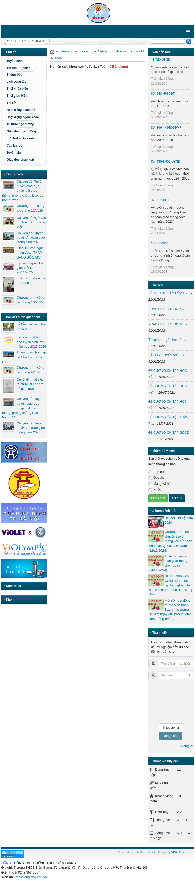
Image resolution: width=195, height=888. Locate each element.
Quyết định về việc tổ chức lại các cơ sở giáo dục (30, 384)
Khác (154, 490)
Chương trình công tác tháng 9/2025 (30, 370)
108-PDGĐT (159, 243)
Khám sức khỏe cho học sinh (31, 280)
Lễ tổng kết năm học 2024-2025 (32, 326)
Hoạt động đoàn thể (21, 110)
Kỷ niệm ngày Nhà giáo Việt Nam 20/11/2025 (30, 267)
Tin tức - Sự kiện (18, 68)
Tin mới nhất (15, 174)
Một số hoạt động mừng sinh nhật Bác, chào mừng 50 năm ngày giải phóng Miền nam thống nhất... (169, 610)
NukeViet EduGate (145, 852)
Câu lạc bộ (14, 145)
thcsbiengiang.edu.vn (31, 877)
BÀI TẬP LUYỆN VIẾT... (165, 355)
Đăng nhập (170, 736)
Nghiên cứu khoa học (113, 51)
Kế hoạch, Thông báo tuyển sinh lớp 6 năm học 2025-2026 (31, 341)
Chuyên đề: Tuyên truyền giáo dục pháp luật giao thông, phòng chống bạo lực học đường (22, 191)
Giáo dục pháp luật (20, 160)
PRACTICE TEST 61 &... (166, 324)
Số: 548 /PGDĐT (163, 93)
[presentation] (169, 701)
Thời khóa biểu (17, 88)
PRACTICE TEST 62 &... (166, 309)
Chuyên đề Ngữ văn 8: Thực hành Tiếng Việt (31, 222)
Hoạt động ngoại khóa (23, 117)
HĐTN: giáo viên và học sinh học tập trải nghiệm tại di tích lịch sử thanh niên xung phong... (170, 585)
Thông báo (14, 74)
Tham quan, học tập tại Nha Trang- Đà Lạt (24, 356)
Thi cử (11, 103)
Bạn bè (156, 472)
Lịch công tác (16, 81)
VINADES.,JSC (180, 852)
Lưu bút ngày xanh (20, 138)
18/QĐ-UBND (160, 59)
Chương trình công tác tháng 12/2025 (30, 208)
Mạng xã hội (159, 484)
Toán (58, 58)
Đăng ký (187, 746)
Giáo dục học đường (21, 131)
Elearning (66, 51)
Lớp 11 (139, 51)
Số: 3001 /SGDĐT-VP (166, 128)
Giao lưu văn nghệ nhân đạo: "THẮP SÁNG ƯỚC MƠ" (30, 252)
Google (156, 478)
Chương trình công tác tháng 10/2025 (30, 300)
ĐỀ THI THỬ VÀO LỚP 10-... (169, 293)
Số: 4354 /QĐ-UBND (165, 161)
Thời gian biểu (17, 96)
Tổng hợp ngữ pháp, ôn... (167, 340)
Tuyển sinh (15, 61)
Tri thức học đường (20, 124)
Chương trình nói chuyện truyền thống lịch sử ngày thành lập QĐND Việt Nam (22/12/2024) (170, 541)
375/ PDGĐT (160, 200)
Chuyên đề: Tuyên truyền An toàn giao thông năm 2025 (31, 237)
